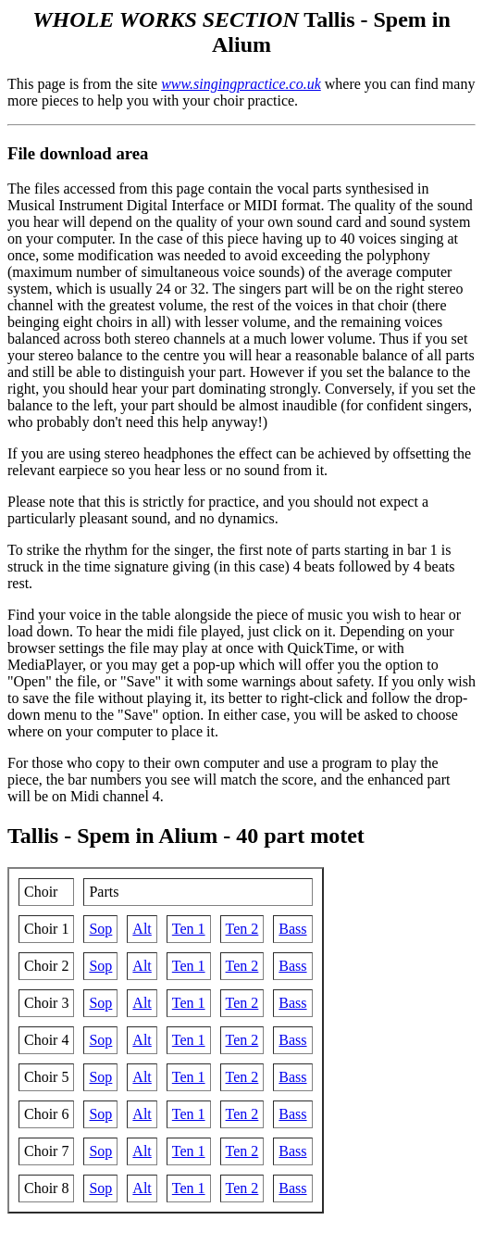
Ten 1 (188, 929)
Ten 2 (242, 929)
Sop (100, 929)
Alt (141, 929)
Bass (292, 929)
